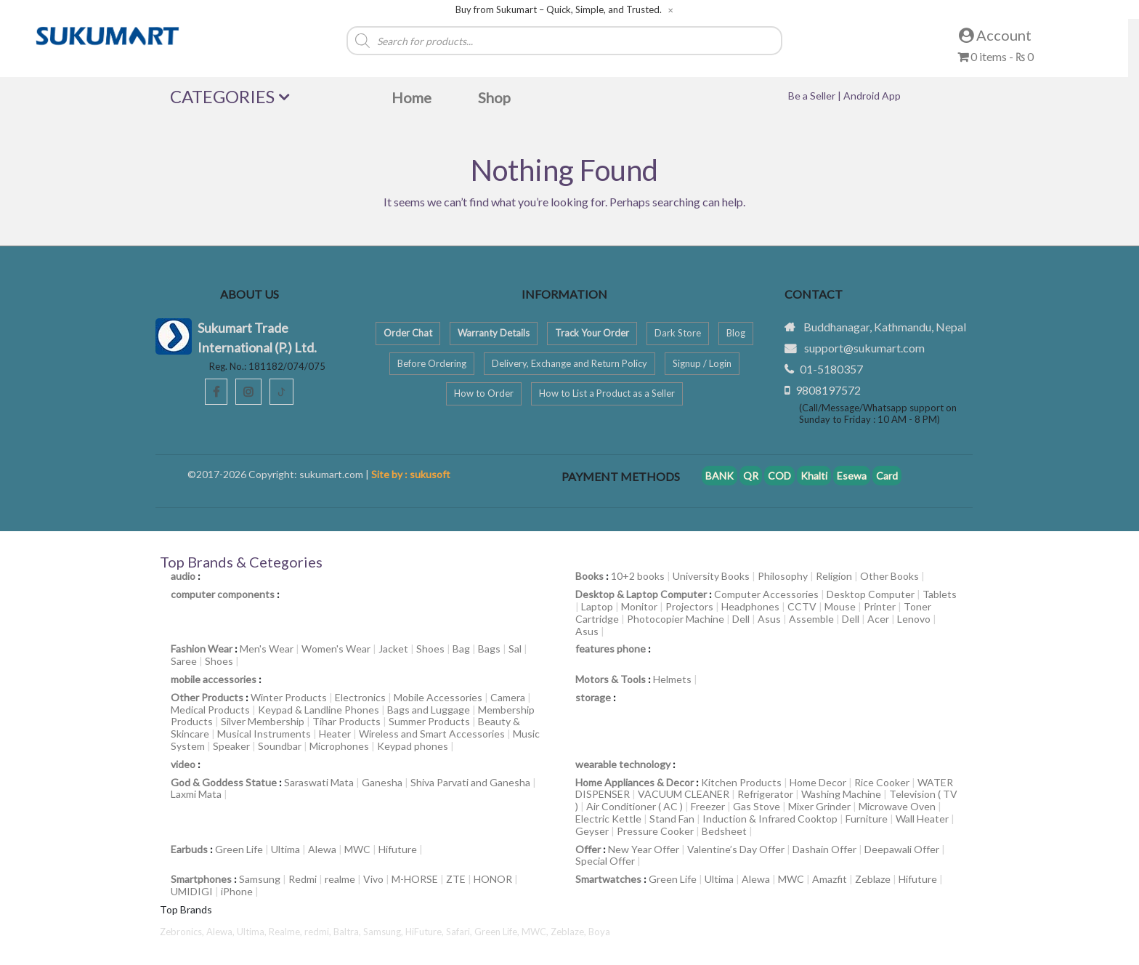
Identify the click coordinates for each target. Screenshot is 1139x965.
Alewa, (221, 931)
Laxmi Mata (196, 794)
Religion (834, 576)
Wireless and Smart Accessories (432, 733)
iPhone (237, 891)
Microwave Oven (897, 806)
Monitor (639, 606)
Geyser (592, 831)
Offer (588, 849)
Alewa (322, 849)
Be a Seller (813, 95)
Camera (507, 697)
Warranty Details (494, 333)
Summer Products (429, 721)
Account (995, 35)
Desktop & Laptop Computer (641, 594)
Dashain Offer (824, 849)
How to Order (484, 393)
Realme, (286, 931)
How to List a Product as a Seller (607, 393)
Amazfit (829, 879)
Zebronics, (182, 931)
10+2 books (638, 576)
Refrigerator (765, 794)
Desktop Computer (871, 594)
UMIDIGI (192, 891)
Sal (515, 648)
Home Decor (818, 782)
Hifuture (397, 849)
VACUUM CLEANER (683, 794)
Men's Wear (266, 648)
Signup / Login (702, 363)
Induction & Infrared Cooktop (770, 818)
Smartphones (201, 879)
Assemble (811, 619)
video (183, 764)
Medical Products (210, 709)
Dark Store (677, 333)
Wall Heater (922, 818)
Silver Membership (262, 721)
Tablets (940, 594)
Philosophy (783, 576)
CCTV (801, 606)
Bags (489, 648)
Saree (184, 661)
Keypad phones (412, 746)
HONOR (493, 879)
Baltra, (348, 931)
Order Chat (408, 333)
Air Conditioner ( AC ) (634, 806)
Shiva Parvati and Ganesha (470, 782)
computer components (223, 594)
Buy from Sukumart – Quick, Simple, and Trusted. (558, 10)
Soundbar (279, 746)
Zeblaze (873, 879)
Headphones (750, 606)
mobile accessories (213, 679)
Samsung (259, 879)
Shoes (430, 648)
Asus (769, 619)
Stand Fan (671, 818)
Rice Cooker (881, 782)
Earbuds (189, 849)
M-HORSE (415, 879)
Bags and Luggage (428, 709)
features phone (610, 648)
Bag (461, 648)
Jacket (393, 648)
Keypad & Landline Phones (318, 709)
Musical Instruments (264, 733)
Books (589, 576)
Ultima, (253, 931)
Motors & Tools (610, 679)
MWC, (536, 931)
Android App (872, 95)
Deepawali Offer (901, 849)
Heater (335, 733)
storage (593, 697)
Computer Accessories (766, 594)
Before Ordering (431, 363)
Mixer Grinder (819, 806)
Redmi (302, 879)
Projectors (689, 606)
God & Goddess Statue (224, 782)
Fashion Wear (201, 648)
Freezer (708, 806)
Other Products (207, 697)
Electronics (360, 697)
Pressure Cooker (655, 831)
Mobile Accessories (438, 697)
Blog (735, 333)
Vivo (373, 879)
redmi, (318, 931)
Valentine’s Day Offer (736, 849)
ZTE (456, 879)
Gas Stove (756, 806)
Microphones (339, 746)
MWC (357, 849)
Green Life (239, 849)
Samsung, (384, 931)
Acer (878, 619)
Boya (599, 931)
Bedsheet (724, 831)
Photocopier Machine (675, 619)
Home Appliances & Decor (634, 782)
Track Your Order (592, 333)
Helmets (672, 679)
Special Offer (605, 861)
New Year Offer (643, 849)
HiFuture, (425, 931)
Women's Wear (335, 648)
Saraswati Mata (319, 782)
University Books (711, 576)
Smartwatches (608, 879)
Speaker (231, 746)
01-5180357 (831, 369)
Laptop (597, 606)
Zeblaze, (569, 931)
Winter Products (289, 697)
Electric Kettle (608, 818)
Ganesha (382, 782)
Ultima (285, 849)
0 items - (995, 56)
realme (340, 879)
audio (183, 576)
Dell (741, 619)
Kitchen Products (741, 782)
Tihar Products (346, 721)
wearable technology (622, 764)
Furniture (867, 818)
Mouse (840, 606)
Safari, (460, 931)
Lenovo (914, 619)
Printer (880, 606)
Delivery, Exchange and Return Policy (569, 363)
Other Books (889, 576)
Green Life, (498, 931)
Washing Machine (841, 794)
